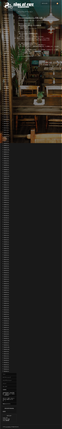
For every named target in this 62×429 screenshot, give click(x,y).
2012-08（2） (6, 338)
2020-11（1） (6, 132)
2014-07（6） (6, 289)
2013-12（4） (6, 305)
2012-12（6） (6, 329)
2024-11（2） (6, 44)
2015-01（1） (6, 279)
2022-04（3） (6, 94)
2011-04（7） (6, 371)
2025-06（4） (6, 31)
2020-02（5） (6, 151)
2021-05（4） (6, 118)
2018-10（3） (6, 186)
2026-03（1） (6, 18)
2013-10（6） (6, 309)
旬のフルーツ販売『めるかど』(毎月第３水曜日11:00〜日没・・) (9, 399)
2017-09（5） (6, 215)
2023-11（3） (6, 61)
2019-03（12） (7, 175)
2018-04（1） (6, 200)
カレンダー (5, 386)
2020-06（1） (6, 143)
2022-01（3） (6, 101)
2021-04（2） (6, 121)
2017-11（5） (6, 211)
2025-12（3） (6, 20)
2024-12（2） (6, 42)
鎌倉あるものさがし (7, 403)
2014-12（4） (6, 281)
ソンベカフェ (8, 426)
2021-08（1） (6, 112)
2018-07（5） (6, 193)
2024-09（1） (6, 48)
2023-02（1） (6, 77)
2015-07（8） (6, 268)
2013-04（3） (6, 320)
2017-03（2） (6, 228)
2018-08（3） (6, 191)
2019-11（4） (6, 158)
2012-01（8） (6, 351)
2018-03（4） (6, 202)
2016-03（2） (6, 252)
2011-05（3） (6, 368)
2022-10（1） (6, 83)
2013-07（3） (6, 314)
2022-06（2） (6, 90)
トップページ (5, 12)
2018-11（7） (6, 184)
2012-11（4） (6, 331)
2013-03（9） (6, 322)
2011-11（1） (6, 355)
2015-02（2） (6, 276)
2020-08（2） (6, 138)
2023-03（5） (6, 75)
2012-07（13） (7, 340)
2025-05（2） (6, 33)
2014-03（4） (6, 298)
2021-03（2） (6, 123)
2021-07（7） (6, 114)
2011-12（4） (6, 353)
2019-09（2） (6, 162)
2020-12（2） (6, 129)
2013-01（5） (6, 327)
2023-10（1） (6, 64)
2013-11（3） (6, 307)
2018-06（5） (6, 195)
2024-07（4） (6, 53)
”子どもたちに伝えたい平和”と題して (31, 18)
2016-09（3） (6, 241)
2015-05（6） (6, 272)
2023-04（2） (6, 72)
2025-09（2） (6, 24)
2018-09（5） (6, 189)
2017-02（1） (6, 230)
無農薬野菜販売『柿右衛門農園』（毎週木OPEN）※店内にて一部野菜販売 (9, 394)
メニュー (4, 383)
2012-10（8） (6, 333)
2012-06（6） (6, 342)
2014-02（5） (6, 300)
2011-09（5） (6, 360)
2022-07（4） (6, 88)
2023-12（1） (6, 59)
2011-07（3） (6, 364)
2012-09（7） (6, 336)
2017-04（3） (6, 226)
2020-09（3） (6, 136)
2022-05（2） (6, 92)
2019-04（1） (6, 173)
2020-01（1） (6, 154)
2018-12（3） (6, 182)
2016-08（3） (6, 243)
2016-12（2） (6, 235)
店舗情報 (4, 389)
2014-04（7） (6, 296)
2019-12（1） (6, 156)
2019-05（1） (6, 171)
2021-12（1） (6, 103)
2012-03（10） (7, 346)
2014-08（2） (6, 287)
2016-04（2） (6, 250)
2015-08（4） (6, 265)
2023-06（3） (6, 68)
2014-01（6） (6, 303)
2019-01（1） (6, 180)
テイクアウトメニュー (7, 380)
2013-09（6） (6, 311)
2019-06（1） (6, 169)
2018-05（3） (6, 197)
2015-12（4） (6, 259)
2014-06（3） (6, 292)
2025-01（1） (6, 40)
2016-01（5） (6, 257)
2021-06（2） (6, 116)
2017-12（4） (6, 208)
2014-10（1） (6, 283)
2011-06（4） (6, 366)
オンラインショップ (7, 377)
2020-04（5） (6, 147)
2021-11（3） (6, 105)
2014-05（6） (6, 294)
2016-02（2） (6, 254)
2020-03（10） (7, 149)
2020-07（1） (6, 140)
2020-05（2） (6, 145)
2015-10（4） (6, 263)
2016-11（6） (6, 237)
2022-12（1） (6, 79)
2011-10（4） (6, 357)
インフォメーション (7, 15)
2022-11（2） (6, 81)
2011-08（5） (6, 362)
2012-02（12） (7, 349)
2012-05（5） (6, 344)
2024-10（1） (6, 46)
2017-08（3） (6, 217)
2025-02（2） (6, 37)
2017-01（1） (6, 232)
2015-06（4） (6, 270)
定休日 (4, 411)
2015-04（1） (6, 274)
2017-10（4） (6, 213)
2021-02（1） (6, 125)
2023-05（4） (6, 70)
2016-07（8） (6, 246)
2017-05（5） (6, 224)
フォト (4, 374)
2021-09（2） (6, 110)
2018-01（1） (6, 206)
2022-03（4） (6, 97)
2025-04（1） (6, 35)
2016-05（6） (6, 248)
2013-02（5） (6, 325)
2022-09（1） (6, 86)
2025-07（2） (6, 29)
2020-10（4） (6, 134)
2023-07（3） (6, 66)
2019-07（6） (6, 167)
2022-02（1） (6, 99)
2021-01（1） (6, 127)
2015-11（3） (6, 261)
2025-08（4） (6, 26)
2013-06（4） (6, 316)
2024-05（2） (6, 55)
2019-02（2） (6, 178)
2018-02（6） (6, 204)
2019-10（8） (6, 160)
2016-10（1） (6, 239)
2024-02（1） (6, 57)
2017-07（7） (6, 219)
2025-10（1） (6, 22)
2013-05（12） (7, 318)
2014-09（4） (6, 285)
